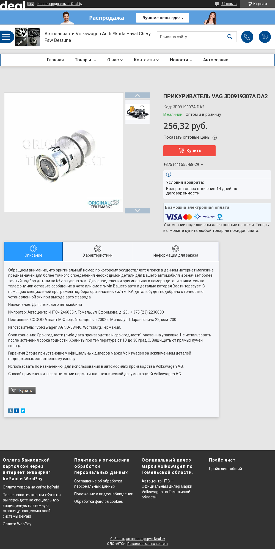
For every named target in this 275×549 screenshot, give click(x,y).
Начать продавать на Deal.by (59, 4)
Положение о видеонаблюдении (103, 494)
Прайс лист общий (225, 468)
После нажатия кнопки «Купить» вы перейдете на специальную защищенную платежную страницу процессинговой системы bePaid (32, 505)
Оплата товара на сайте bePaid (31, 487)
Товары (83, 59)
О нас (113, 59)
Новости (179, 59)
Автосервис (215, 59)
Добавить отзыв (265, 37)
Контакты (144, 59)
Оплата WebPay (17, 524)
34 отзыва (229, 4)
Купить (193, 150)
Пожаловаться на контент (147, 544)
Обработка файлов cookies (98, 501)
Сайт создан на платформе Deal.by (137, 539)
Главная (55, 59)
